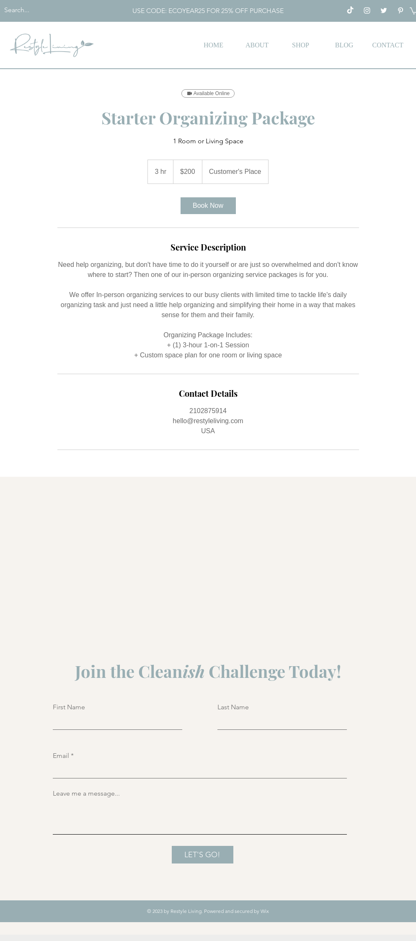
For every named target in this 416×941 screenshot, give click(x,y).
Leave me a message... (86, 793)
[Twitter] (384, 10)
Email (61, 755)
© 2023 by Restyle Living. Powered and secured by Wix (208, 911)
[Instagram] (367, 10)
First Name (69, 707)
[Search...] (51, 10)
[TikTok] (350, 10)
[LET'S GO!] (202, 854)
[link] (208, 205)
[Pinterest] (400, 10)
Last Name (233, 707)
